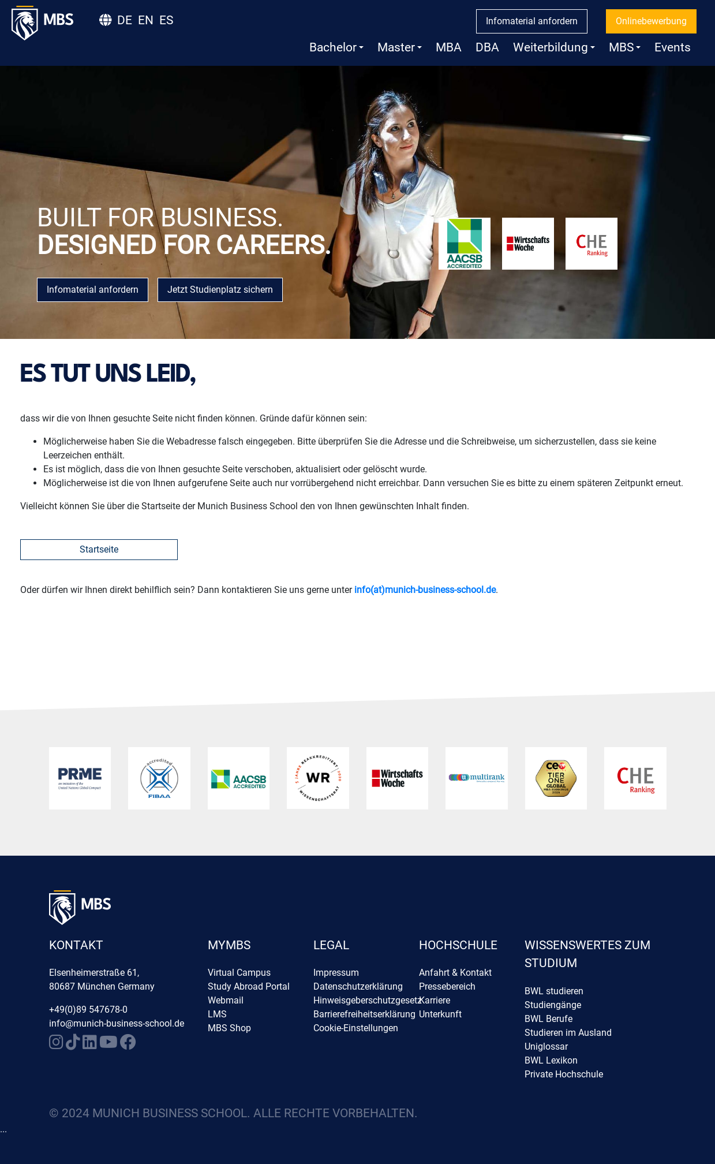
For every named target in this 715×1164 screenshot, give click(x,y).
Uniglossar (546, 1046)
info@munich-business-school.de (116, 1023)
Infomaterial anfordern (532, 21)
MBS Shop (229, 1028)
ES (166, 20)
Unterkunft (440, 1014)
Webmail (226, 1000)
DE (124, 20)
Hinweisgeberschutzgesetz (367, 1000)
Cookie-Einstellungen (355, 1028)
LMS (217, 1014)
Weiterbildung (554, 47)
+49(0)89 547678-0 (88, 1009)
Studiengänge (553, 1004)
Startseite (99, 549)
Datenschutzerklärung (358, 986)
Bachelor (336, 47)
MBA (449, 47)
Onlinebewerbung (651, 21)
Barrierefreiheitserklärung (364, 1014)
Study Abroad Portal (249, 986)
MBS (625, 47)
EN (146, 20)
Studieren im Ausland (568, 1032)
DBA (487, 47)
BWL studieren (554, 991)
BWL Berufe (548, 1018)
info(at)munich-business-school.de (425, 589)
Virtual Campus (239, 972)
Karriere (434, 1000)
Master (399, 47)
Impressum (336, 972)
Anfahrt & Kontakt (455, 972)
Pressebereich (447, 986)
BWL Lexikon (551, 1060)
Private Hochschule (564, 1074)
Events (672, 47)
